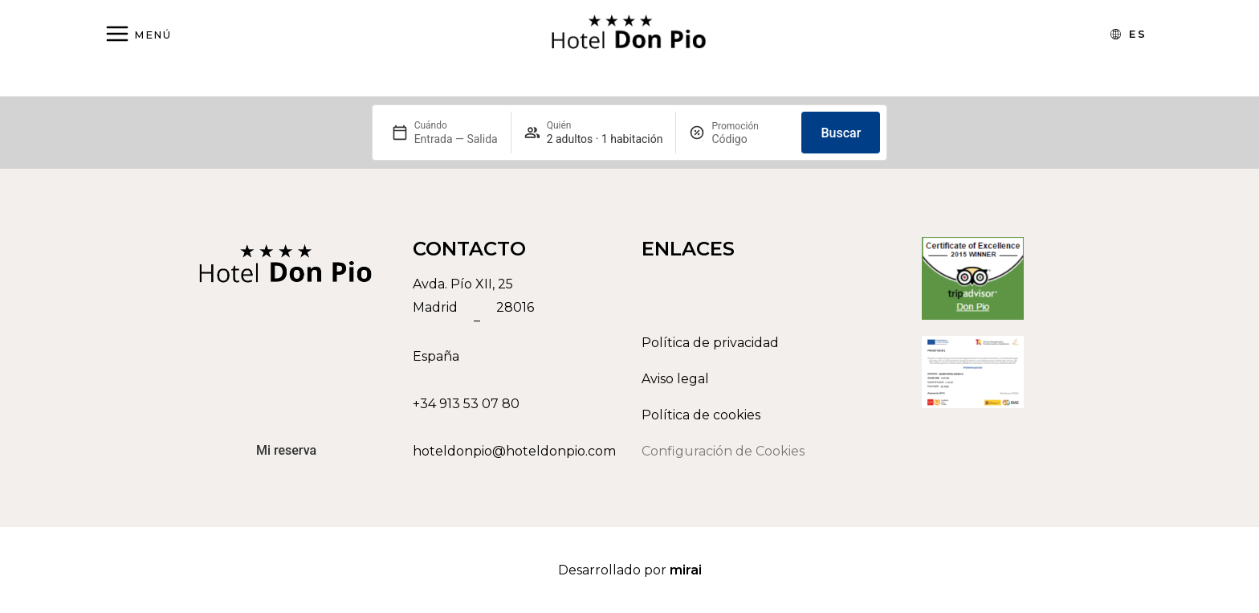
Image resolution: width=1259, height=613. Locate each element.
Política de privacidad (710, 342)
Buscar (841, 133)
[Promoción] (749, 139)
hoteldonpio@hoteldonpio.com (514, 451)
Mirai (686, 570)
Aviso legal (675, 378)
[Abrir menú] (137, 35)
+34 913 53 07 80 (466, 403)
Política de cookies (701, 415)
